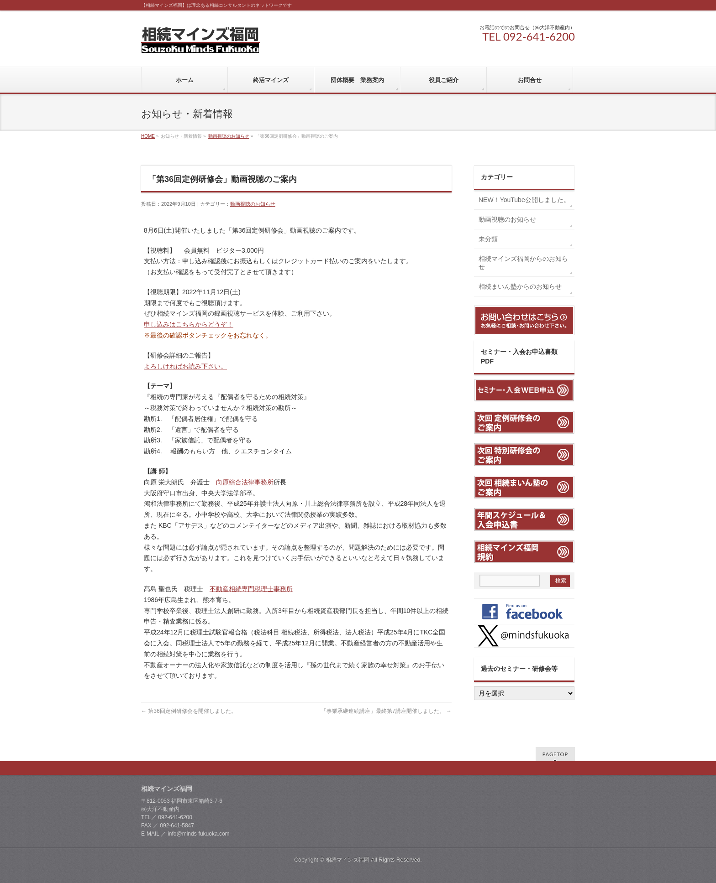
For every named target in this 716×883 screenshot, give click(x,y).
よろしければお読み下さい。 (185, 366)
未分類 (488, 239)
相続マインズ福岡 (347, 860)
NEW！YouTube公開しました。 (526, 199)
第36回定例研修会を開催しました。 (189, 711)
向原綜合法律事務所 (245, 482)
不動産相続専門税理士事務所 (251, 588)
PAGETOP (555, 754)
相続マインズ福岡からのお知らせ (523, 262)
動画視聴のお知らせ (228, 136)
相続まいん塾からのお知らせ (520, 286)
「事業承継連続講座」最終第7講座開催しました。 (386, 711)
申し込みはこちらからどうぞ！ (188, 324)
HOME (148, 136)
